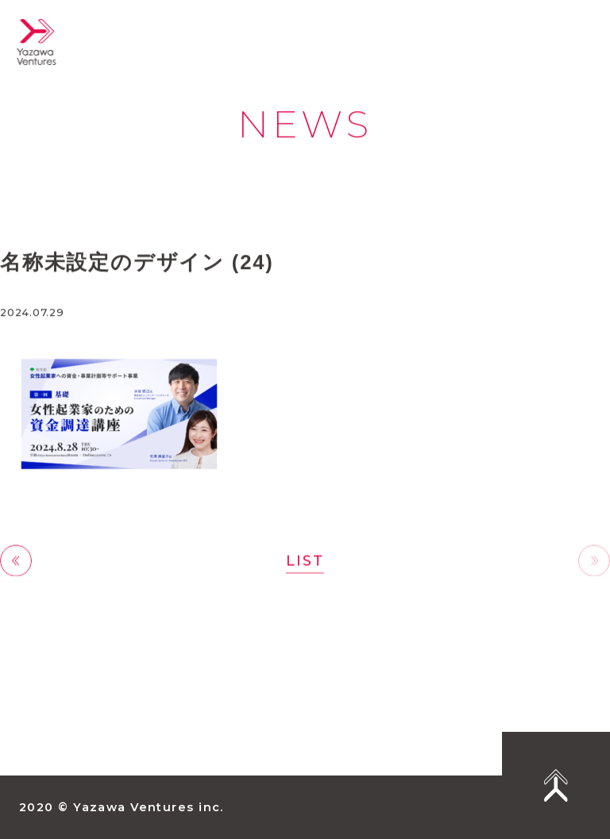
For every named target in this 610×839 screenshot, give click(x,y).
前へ (16, 562)
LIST (304, 560)
